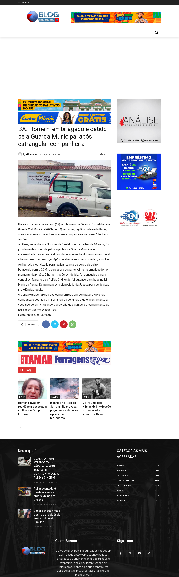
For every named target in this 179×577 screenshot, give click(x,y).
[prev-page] (20, 421)
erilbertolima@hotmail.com (80, 559)
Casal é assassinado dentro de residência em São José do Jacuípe (47, 496)
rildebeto (31, 154)
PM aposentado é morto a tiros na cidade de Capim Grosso (48, 479)
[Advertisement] (89, 66)
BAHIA (22, 396)
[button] (156, 32)
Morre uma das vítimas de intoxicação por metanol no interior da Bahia (96, 405)
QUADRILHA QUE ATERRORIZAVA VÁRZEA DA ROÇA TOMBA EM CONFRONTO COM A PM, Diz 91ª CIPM (48, 459)
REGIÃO (55, 396)
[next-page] (26, 421)
